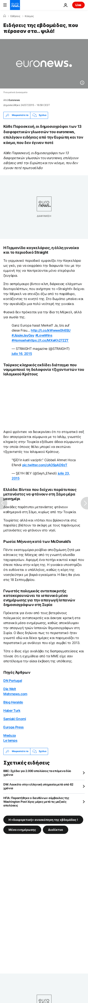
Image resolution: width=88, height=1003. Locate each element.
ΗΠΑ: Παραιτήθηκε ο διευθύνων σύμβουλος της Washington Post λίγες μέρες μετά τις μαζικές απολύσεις (36, 801)
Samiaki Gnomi (14, 719)
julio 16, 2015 (22, 354)
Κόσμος (29, 16)
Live (78, 5)
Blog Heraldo (13, 702)
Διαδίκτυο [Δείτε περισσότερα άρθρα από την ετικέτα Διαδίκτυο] (55, 829)
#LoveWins (43, 335)
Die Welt (9, 689)
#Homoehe (20, 340)
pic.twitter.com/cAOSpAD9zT (44, 465)
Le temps (10, 740)
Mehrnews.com (15, 694)
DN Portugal (12, 680)
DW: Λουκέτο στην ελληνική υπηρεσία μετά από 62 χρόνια (38, 786)
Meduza (9, 735)
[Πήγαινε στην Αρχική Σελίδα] (15, 5)
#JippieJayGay (23, 335)
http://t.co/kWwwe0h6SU (51, 330)
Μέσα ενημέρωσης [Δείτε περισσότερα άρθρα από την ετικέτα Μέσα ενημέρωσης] (22, 829)
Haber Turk (11, 710)
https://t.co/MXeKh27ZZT (49, 340)
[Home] (4, 16)
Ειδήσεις (15, 16)
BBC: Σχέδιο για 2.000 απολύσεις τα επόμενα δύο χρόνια (37, 772)
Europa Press (13, 727)
